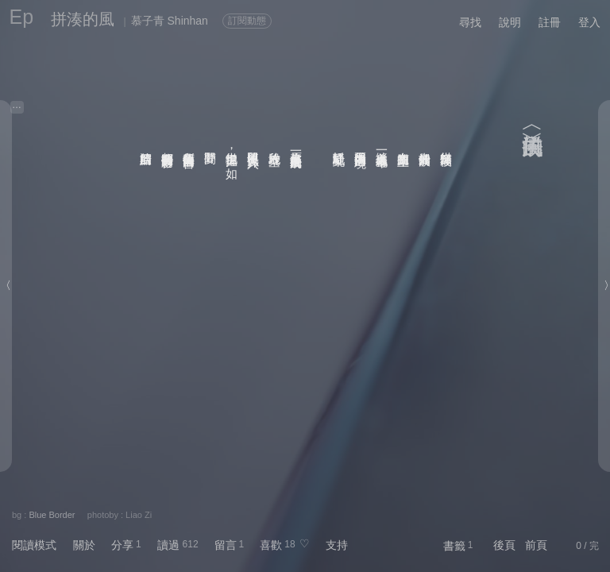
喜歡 (271, 545)
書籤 (454, 545)
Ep (22, 17)
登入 (589, 22)
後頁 (504, 545)
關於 (84, 545)
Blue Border (52, 515)
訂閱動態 (247, 20)
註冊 (550, 22)
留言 (225, 545)
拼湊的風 (82, 19)
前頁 (536, 545)
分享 (122, 545)
